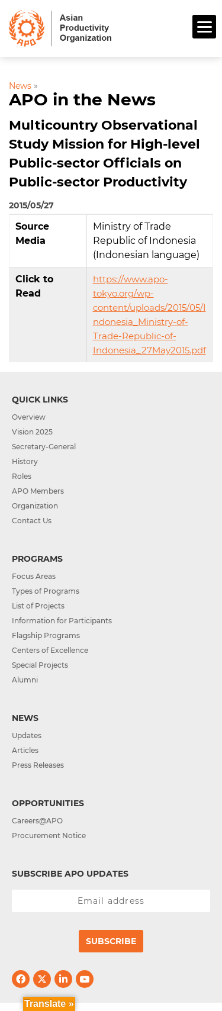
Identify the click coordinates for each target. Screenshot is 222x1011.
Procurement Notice (49, 835)
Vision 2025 (32, 431)
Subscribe (111, 941)
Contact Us (32, 520)
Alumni (25, 679)
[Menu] (204, 26)
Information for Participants (62, 620)
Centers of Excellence (50, 650)
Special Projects (40, 665)
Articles (25, 750)
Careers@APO (37, 820)
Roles (21, 476)
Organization (35, 505)
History (25, 461)
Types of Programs (45, 591)
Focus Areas (34, 576)
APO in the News (82, 99)
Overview (29, 417)
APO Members (38, 491)
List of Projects (38, 605)
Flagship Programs (46, 635)
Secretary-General (44, 446)
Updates (26, 735)
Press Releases (38, 765)
